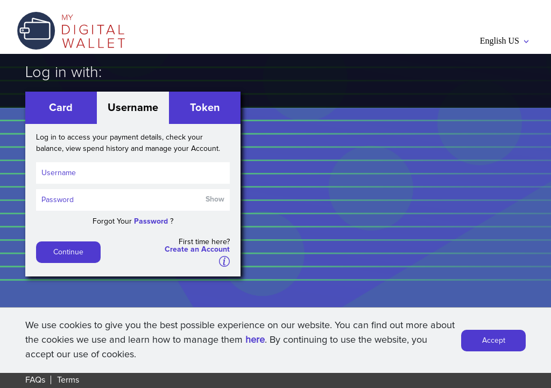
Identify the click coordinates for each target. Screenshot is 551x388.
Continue (68, 252)
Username (133, 107)
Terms (68, 380)
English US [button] (504, 40)
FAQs (35, 380)
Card (61, 107)
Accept (493, 342)
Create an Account (197, 249)
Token (205, 107)
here (255, 342)
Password (151, 221)
